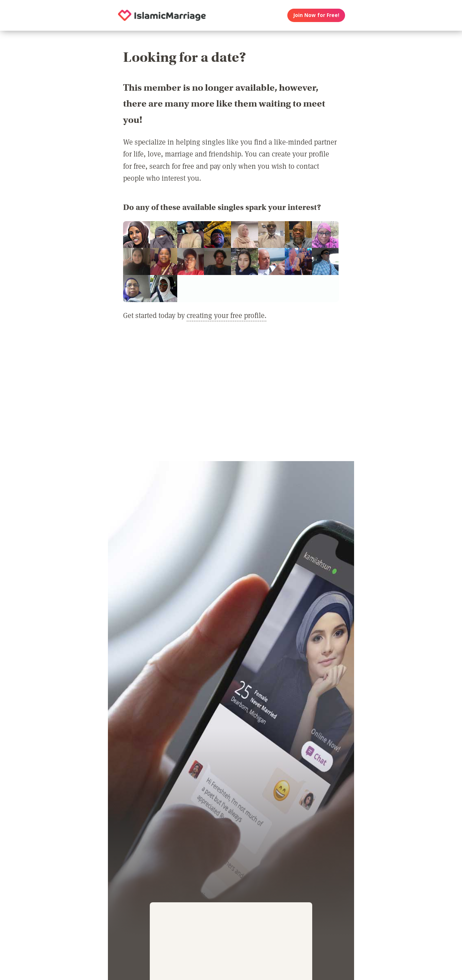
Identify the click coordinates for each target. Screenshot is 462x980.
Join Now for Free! (316, 15)
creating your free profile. (226, 315)
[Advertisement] (231, 395)
